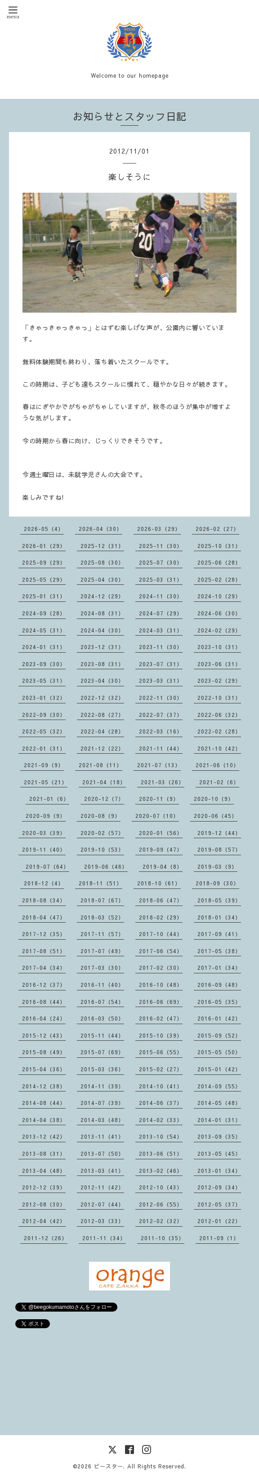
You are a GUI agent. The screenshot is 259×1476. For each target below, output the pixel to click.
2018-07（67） (102, 900)
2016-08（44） (44, 1001)
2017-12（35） (44, 933)
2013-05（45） (219, 1153)
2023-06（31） (219, 663)
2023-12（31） (102, 646)
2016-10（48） (161, 984)
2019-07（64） (47, 866)
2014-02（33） (161, 1119)
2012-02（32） (161, 1220)
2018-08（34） (44, 900)
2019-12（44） (219, 832)
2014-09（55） (219, 1086)
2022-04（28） (102, 731)
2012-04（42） (44, 1220)
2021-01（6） (49, 798)
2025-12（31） (102, 545)
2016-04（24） (44, 1018)
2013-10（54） (161, 1136)
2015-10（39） (161, 1035)
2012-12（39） (44, 1187)
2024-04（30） (102, 630)
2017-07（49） (102, 951)
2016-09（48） (219, 984)
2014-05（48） (219, 1102)
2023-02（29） (219, 680)
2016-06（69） (161, 1001)
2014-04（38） (44, 1119)
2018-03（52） (102, 917)
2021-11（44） (161, 748)
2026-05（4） (44, 528)
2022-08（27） (102, 714)
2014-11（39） (102, 1086)
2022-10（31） (219, 697)
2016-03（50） (102, 1018)
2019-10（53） (102, 849)
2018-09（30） (217, 883)
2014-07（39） (102, 1102)
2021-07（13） (159, 765)
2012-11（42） (102, 1187)
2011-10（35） (162, 1238)
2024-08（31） (102, 613)
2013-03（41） (102, 1170)
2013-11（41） (102, 1136)
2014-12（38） (44, 1086)
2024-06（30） (219, 613)
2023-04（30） (102, 680)
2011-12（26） (45, 1238)
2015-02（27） (161, 1069)
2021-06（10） (217, 765)
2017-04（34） (44, 967)
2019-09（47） (161, 849)
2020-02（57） (102, 832)
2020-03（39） (44, 832)
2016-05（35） (219, 1001)
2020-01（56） (161, 832)
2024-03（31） (161, 630)
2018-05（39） (219, 900)
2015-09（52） (219, 1035)
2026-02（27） (217, 528)
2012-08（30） (44, 1204)
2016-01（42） (219, 1018)
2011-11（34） (104, 1238)
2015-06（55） (161, 1052)
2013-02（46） (161, 1170)
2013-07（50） (102, 1153)
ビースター (108, 1466)
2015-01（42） (219, 1069)
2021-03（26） (162, 782)
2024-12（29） (102, 596)
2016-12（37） (44, 984)
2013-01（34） (219, 1170)
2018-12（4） (44, 883)
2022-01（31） (44, 748)
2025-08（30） (102, 562)
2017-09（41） (219, 933)
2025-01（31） (44, 596)
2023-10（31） (219, 646)
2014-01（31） (219, 1119)
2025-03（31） (161, 579)
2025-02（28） (219, 579)
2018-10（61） (159, 883)
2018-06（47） (161, 900)
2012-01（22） (219, 1220)
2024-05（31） (44, 630)
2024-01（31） (44, 646)
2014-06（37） (161, 1102)
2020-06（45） (215, 815)
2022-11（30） (161, 697)
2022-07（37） (161, 714)
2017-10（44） (161, 933)
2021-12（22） (102, 748)
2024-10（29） (219, 596)
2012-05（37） (219, 1204)
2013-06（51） (161, 1153)
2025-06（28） (219, 562)
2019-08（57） (219, 849)
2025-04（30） (102, 579)
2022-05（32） (44, 731)
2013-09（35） (219, 1136)
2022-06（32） (219, 714)
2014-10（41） (161, 1086)
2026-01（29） (44, 545)
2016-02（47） (161, 1018)
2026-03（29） (159, 528)
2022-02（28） (219, 731)
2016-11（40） (102, 984)
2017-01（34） (219, 967)
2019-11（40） (44, 849)
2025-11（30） (161, 545)
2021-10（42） (219, 748)
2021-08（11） (100, 765)
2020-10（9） (214, 798)
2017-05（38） (219, 951)
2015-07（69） (102, 1052)
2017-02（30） (161, 967)
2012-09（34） (219, 1187)
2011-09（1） (219, 1238)
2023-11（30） (161, 646)
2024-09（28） (44, 613)
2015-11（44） (102, 1035)
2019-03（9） (217, 866)
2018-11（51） (100, 883)
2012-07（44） (102, 1204)
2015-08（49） (44, 1052)
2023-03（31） (161, 680)
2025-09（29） (44, 562)
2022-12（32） (102, 697)
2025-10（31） (219, 545)
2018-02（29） (161, 917)
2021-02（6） (219, 782)
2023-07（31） (161, 663)
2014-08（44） (44, 1102)
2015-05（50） (219, 1052)
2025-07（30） (161, 562)
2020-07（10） (157, 815)
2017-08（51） (44, 951)
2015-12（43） (44, 1035)
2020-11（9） (159, 798)
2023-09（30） (44, 663)
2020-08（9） (100, 815)
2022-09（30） (44, 714)
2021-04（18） (104, 782)
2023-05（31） (44, 680)
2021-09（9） (44, 765)
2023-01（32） (44, 697)
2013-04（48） (44, 1170)
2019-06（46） (106, 866)
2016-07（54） (102, 1001)
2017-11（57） (102, 933)
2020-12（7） (104, 798)
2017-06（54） (161, 951)
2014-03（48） (102, 1119)
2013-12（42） (44, 1136)
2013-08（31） (44, 1153)
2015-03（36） (102, 1069)
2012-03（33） (102, 1220)
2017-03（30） (102, 967)
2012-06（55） (161, 1204)
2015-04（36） (44, 1069)
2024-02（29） (219, 630)
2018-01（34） (219, 917)
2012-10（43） (161, 1187)
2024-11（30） (161, 596)
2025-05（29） (44, 579)
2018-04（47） (44, 917)
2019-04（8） (163, 866)
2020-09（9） (46, 815)
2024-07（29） (161, 613)
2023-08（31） (102, 663)
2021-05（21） (45, 782)
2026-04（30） (100, 528)
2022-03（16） (161, 731)
